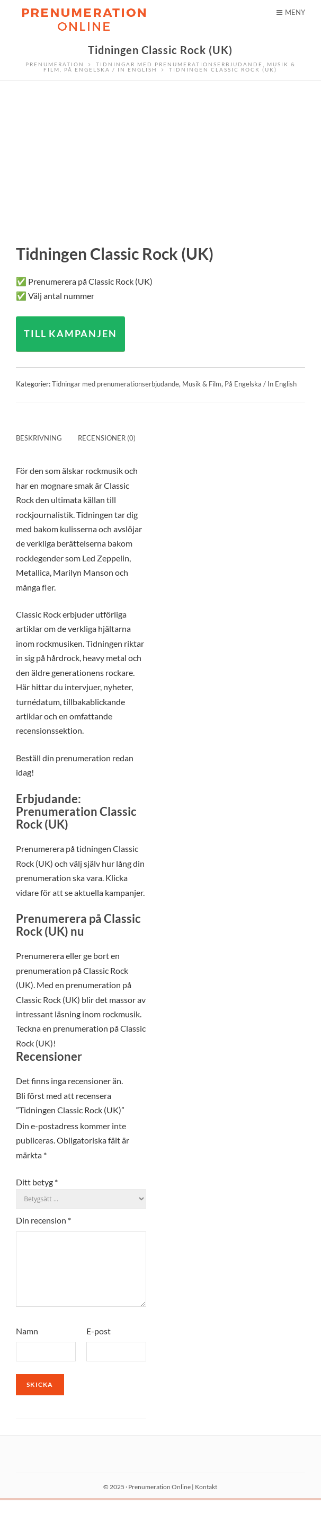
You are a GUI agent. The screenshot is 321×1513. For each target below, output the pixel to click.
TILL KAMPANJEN (70, 333)
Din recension (43, 1220)
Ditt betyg (37, 1182)
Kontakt (206, 1499)
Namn (27, 1344)
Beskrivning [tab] (39, 438)
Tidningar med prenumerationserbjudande (115, 384)
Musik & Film (201, 384)
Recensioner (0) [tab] (107, 438)
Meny (291, 12)
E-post (98, 1344)
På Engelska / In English (261, 384)
